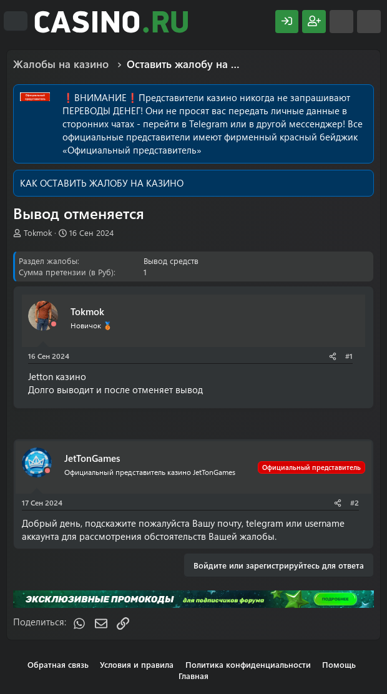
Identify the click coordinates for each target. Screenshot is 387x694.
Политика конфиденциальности (248, 664)
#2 (354, 502)
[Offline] (53, 324)
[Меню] (15, 21)
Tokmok (38, 232)
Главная (193, 675)
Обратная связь (58, 664)
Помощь (339, 664)
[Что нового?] (341, 21)
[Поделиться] (333, 356)
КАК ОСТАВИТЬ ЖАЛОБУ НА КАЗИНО (102, 183)
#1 (349, 356)
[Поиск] (369, 21)
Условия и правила (137, 664)
